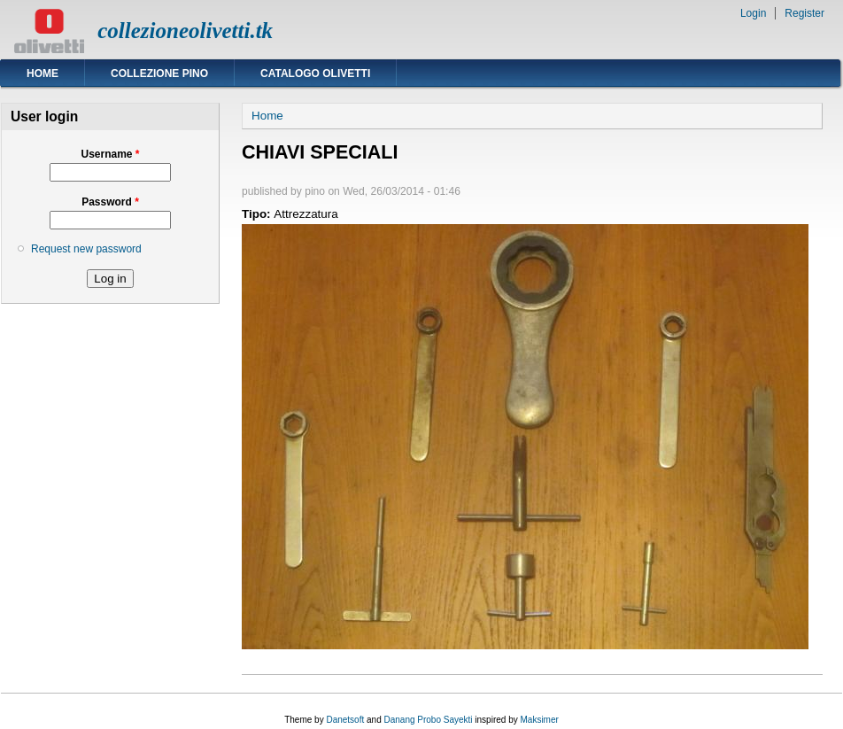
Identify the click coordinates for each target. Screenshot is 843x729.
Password (110, 202)
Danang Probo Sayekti (427, 720)
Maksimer (539, 720)
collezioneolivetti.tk (185, 31)
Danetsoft (345, 720)
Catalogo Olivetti (315, 73)
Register (804, 13)
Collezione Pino (159, 73)
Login (753, 13)
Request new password (86, 249)
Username (110, 154)
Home (42, 73)
